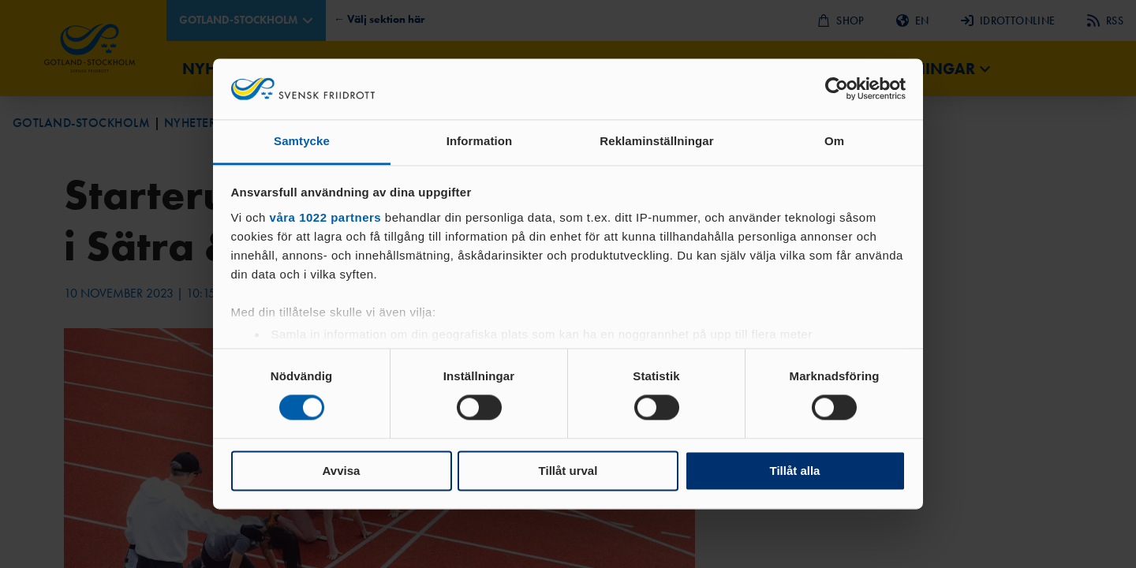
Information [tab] (480, 141)
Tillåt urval (568, 470)
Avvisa (342, 470)
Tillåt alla (795, 470)
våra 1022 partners (326, 217)
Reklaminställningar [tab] (656, 141)
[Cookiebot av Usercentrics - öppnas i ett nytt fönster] (837, 89)
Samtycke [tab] (302, 141)
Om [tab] (834, 141)
